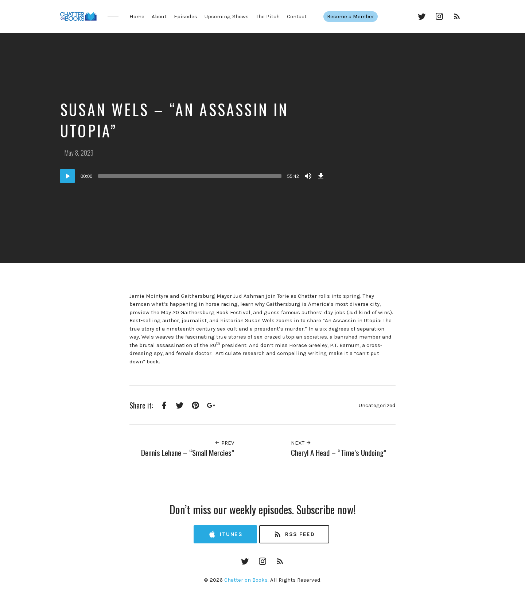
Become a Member (353, 16)
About (159, 16)
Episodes (185, 16)
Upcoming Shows (227, 16)
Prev (224, 443)
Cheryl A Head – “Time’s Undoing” (338, 452)
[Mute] (308, 176)
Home (136, 16)
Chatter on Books (246, 580)
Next (301, 443)
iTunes (225, 534)
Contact (297, 16)
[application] (193, 176)
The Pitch (268, 16)
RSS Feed (294, 534)
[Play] (67, 176)
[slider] (190, 176)
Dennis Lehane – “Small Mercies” (187, 452)
